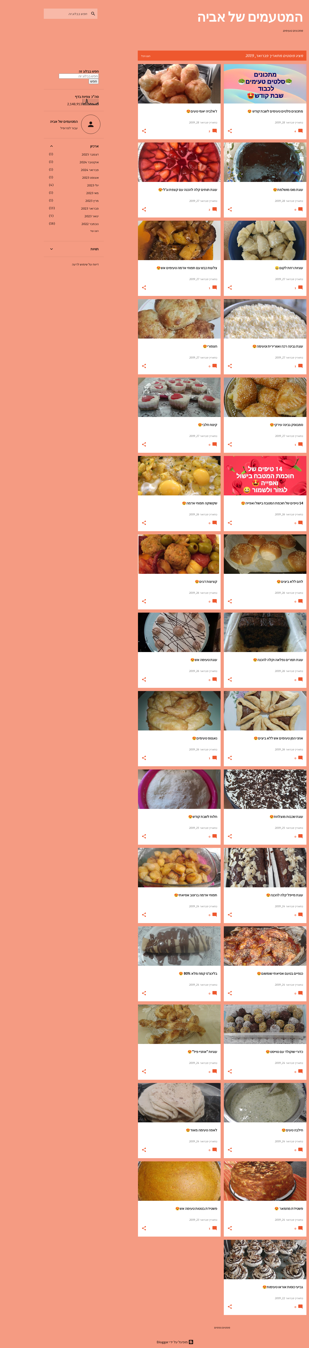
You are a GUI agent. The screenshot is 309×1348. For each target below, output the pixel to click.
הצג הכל (125, 56)
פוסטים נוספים (202, 1327)
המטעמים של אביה (229, 16)
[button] (209, 131)
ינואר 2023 (71, 216)
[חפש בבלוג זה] (45, 14)
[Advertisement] (100, 128)
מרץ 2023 (71, 201)
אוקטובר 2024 (68, 162)
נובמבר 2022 (69, 224)
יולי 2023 (72, 185)
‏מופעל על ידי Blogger (154, 1342)
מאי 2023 (72, 193)
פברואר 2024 (69, 170)
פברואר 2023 (69, 208)
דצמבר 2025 (69, 154)
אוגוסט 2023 (70, 178)
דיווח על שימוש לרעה (64, 264)
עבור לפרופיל (48, 128)
